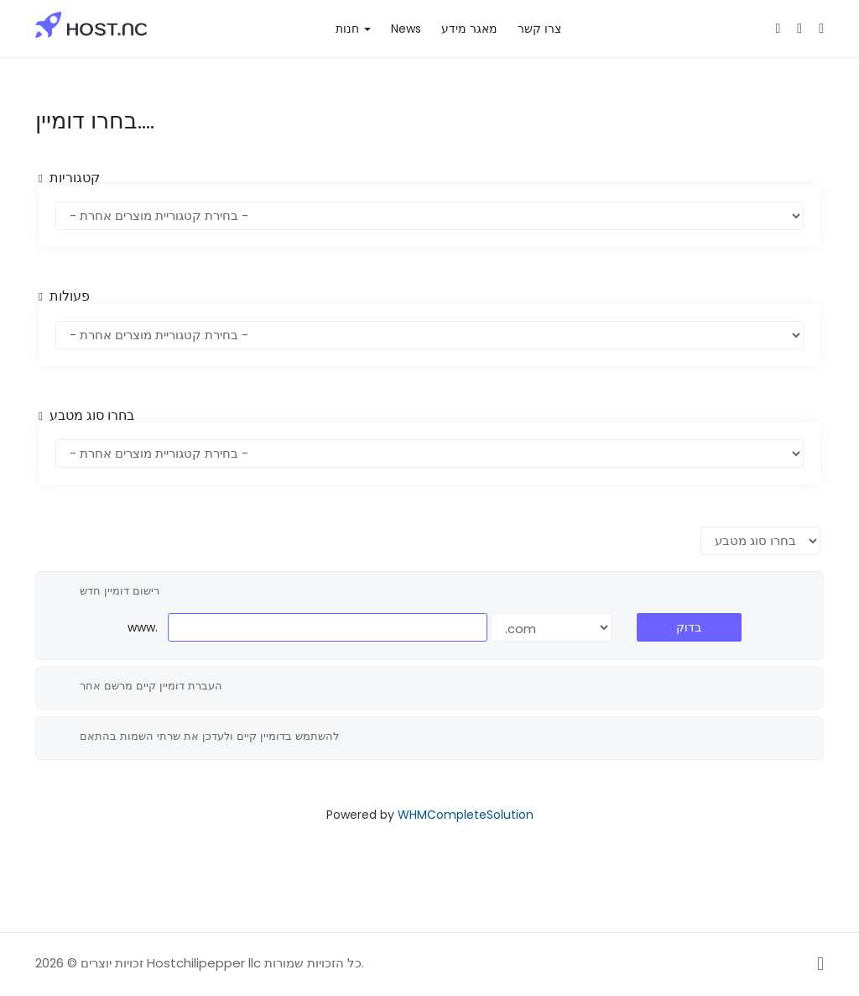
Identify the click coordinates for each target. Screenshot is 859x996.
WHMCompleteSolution (466, 814)
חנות (353, 28)
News (406, 28)
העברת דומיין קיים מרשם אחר (137, 686)
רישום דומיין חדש (106, 591)
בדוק (688, 627)
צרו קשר (539, 28)
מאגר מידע (469, 28)
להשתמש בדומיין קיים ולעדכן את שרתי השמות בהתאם (196, 736)
